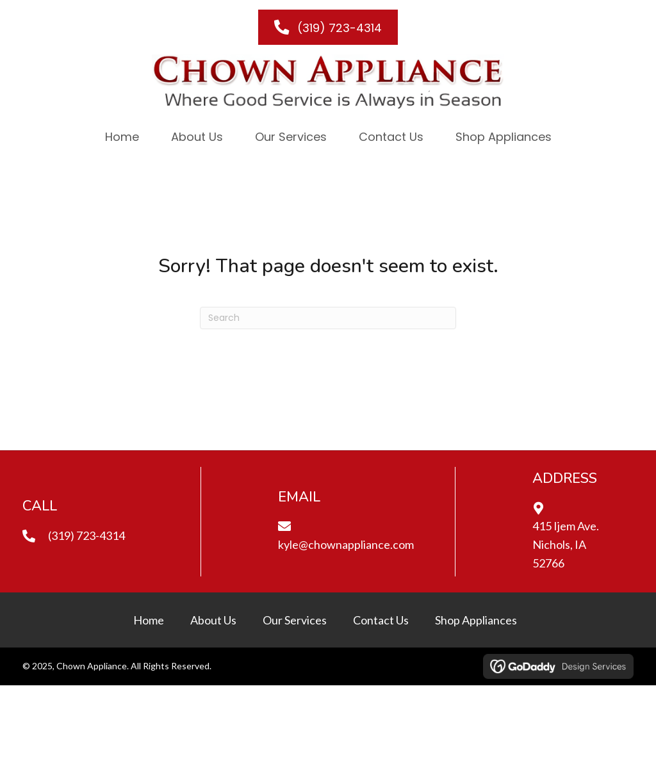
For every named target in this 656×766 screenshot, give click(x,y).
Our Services (295, 620)
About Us (213, 620)
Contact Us (381, 620)
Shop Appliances (476, 620)
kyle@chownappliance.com (346, 544)
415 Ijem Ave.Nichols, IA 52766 (565, 544)
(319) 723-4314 (86, 535)
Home (148, 620)
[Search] (328, 318)
